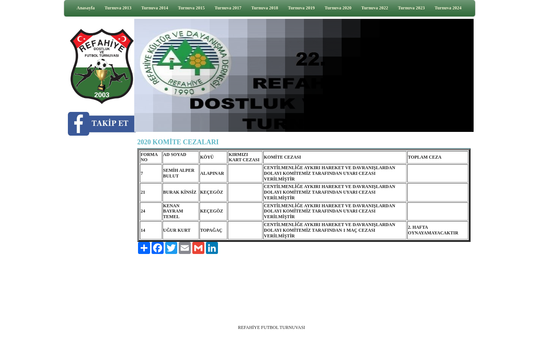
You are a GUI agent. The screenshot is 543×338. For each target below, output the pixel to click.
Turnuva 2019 (301, 8)
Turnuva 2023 (411, 8)
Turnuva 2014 (154, 8)
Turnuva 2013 (117, 8)
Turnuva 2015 (191, 8)
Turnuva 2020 (338, 8)
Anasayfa (86, 8)
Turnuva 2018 (264, 8)
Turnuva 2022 (374, 8)
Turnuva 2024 (448, 8)
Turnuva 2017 (228, 8)
